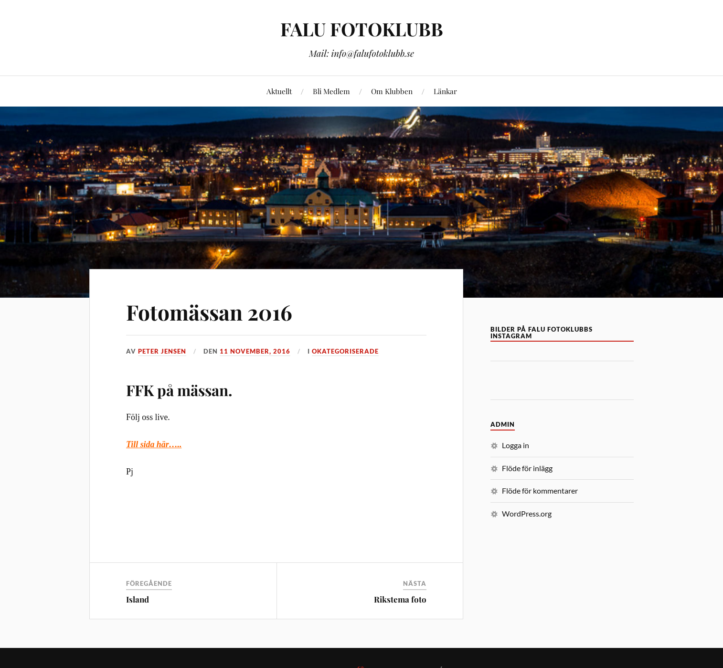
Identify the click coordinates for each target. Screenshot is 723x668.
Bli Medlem (331, 91)
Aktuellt (279, 91)
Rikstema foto (400, 599)
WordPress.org (527, 513)
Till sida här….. (153, 444)
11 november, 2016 (255, 351)
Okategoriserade (345, 351)
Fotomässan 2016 (209, 312)
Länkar (445, 91)
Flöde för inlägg (527, 468)
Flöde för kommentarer (540, 490)
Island (137, 599)
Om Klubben (392, 91)
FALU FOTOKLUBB (361, 29)
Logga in (515, 445)
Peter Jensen (162, 351)
